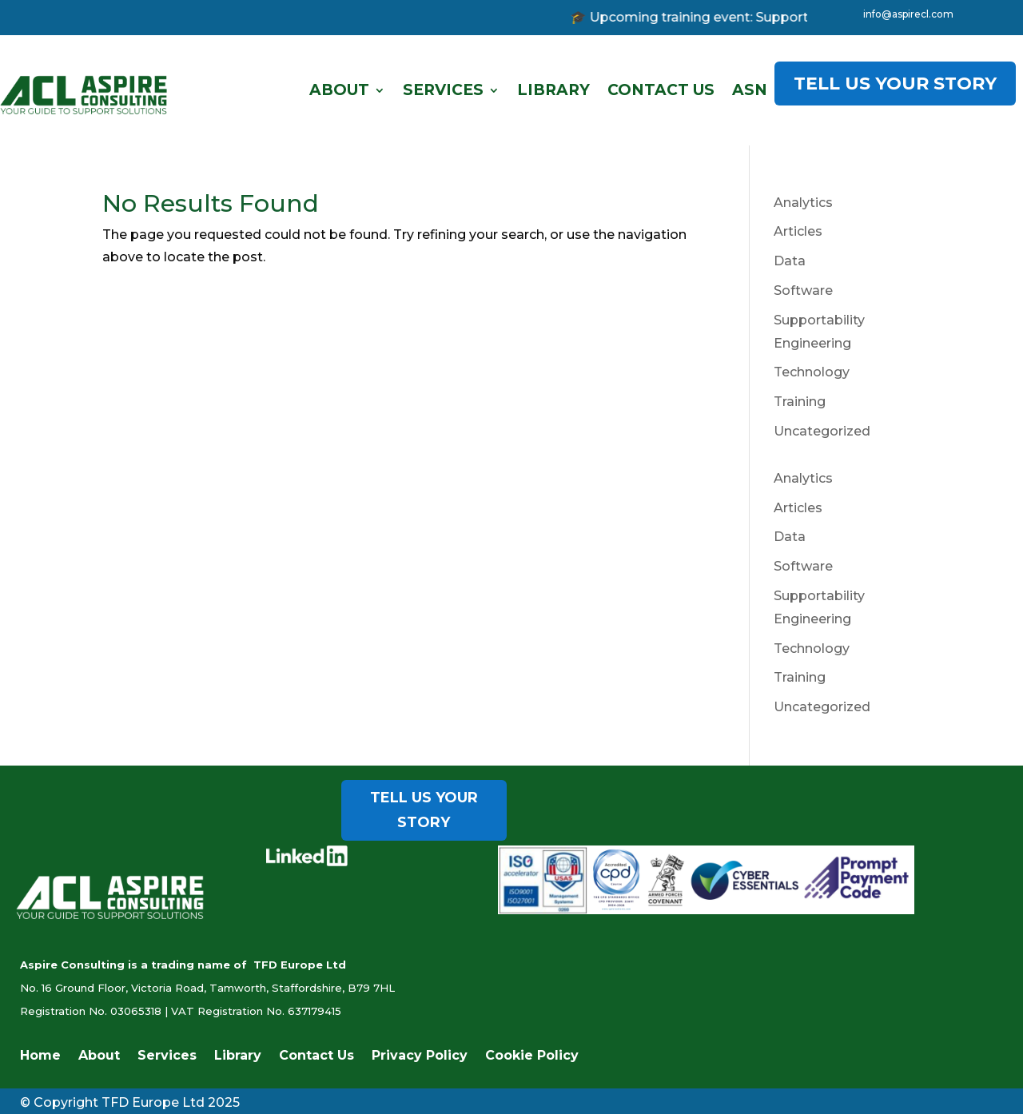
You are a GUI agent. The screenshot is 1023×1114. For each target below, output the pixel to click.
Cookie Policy (532, 1056)
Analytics (803, 202)
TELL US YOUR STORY (895, 83)
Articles (798, 231)
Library (553, 90)
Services (443, 90)
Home (40, 1056)
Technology (812, 372)
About (339, 90)
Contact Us (661, 90)
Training (800, 401)
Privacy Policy (420, 1056)
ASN (749, 90)
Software (803, 290)
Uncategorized (822, 431)
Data (790, 261)
